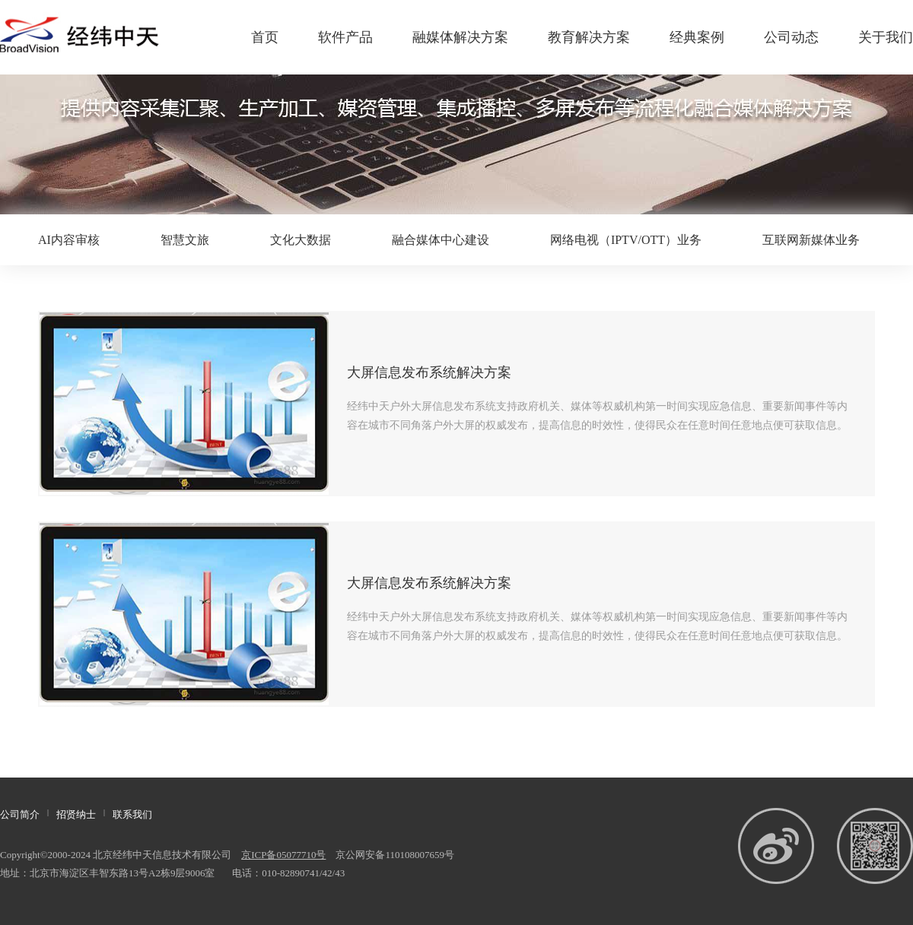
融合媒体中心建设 (440, 239)
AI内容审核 (69, 239)
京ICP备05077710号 (283, 854)
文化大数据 (300, 239)
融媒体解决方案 (460, 37)
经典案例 (697, 37)
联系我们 (132, 814)
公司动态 (791, 37)
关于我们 (885, 37)
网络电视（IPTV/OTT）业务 (625, 239)
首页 (264, 37)
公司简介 (20, 814)
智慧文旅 (185, 239)
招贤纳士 (76, 814)
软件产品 (345, 37)
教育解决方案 (589, 37)
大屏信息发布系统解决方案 (429, 372)
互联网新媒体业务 (811, 239)
